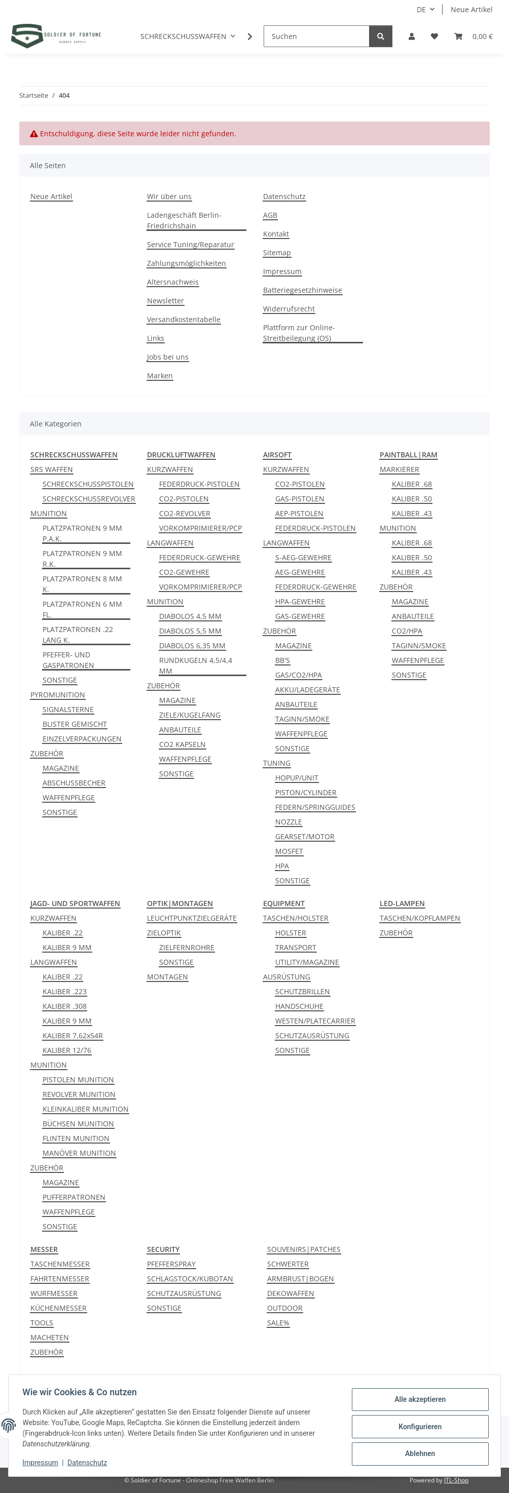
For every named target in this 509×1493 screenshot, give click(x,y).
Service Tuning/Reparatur (190, 244)
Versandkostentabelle (184, 319)
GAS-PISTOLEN (299, 498)
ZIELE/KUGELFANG (190, 715)
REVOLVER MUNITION (79, 1094)
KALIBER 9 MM (67, 947)
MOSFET (289, 851)
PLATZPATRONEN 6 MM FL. (82, 609)
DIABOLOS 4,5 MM (190, 616)
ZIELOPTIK (164, 932)
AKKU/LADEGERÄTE (307, 689)
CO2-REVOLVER (184, 513)
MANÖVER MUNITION (79, 1153)
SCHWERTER (288, 1264)
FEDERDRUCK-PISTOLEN (199, 484)
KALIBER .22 (63, 932)
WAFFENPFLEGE (69, 797)
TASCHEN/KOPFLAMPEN (420, 918)
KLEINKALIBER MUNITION (86, 1109)
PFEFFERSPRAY (171, 1264)
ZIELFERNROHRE (186, 947)
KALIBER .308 (65, 1006)
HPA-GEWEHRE (300, 601)
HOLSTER (290, 932)
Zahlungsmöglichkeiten (186, 263)
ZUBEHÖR (46, 753)
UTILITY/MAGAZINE (307, 962)
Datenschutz (284, 196)
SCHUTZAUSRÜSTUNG (312, 1035)
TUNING (276, 763)
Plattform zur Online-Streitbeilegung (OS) (299, 333)
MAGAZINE (61, 768)
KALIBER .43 (412, 513)
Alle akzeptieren (417, 1400)
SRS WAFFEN (51, 469)
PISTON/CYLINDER (306, 792)
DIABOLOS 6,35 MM (192, 645)
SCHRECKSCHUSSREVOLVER (89, 498)
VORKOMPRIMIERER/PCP (200, 528)
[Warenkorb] (473, 36)
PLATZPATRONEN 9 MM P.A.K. (82, 533)
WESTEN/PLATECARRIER (315, 1021)
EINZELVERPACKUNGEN (82, 738)
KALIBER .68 (412, 484)
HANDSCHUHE (299, 1006)
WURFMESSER (54, 1293)
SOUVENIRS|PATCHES (304, 1249)
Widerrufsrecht (289, 308)
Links (155, 338)
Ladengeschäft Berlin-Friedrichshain (184, 220)
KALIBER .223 (65, 991)
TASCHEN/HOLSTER (296, 918)
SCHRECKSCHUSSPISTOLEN (88, 484)
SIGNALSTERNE (68, 709)
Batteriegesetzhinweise (302, 290)
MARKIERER (399, 469)
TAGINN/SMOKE (302, 719)
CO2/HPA (407, 631)
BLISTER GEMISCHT (75, 724)
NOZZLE (288, 822)
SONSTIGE (60, 680)
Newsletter (165, 300)
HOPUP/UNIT (296, 777)
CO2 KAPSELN (182, 744)
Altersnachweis (173, 282)
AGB (270, 215)
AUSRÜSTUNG (286, 976)
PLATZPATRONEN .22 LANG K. (78, 634)
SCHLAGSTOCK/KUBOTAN (190, 1278)
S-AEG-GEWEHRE (303, 557)
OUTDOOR (285, 1308)
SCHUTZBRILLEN (302, 991)
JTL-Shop (456, 1480)
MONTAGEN (167, 976)
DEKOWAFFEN (290, 1293)
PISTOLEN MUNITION (78, 1079)
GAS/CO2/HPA (298, 675)
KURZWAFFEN (170, 469)
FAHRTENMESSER (59, 1278)
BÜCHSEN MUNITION (78, 1123)
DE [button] (421, 9)
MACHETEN (49, 1337)
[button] (412, 36)
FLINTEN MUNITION (76, 1138)
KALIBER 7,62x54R (73, 1035)
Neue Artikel (472, 9)
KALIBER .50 (412, 498)
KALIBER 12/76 (67, 1050)
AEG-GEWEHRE (300, 572)
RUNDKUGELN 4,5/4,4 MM (195, 665)
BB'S (282, 660)
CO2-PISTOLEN (184, 498)
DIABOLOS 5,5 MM (190, 631)
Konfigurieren (417, 1427)
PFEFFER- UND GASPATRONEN (68, 660)
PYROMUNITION (57, 694)
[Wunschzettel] (434, 36)
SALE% (278, 1322)
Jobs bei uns (168, 357)
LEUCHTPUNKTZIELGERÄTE (192, 918)
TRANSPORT (295, 947)
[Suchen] (317, 36)
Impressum (282, 271)
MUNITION (48, 513)
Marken (160, 375)
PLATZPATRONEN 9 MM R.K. (82, 558)
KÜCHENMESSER (58, 1308)
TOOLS (41, 1322)
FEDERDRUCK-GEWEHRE (199, 557)
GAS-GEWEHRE (300, 616)
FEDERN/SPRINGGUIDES (315, 807)
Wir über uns (169, 196)
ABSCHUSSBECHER (74, 783)
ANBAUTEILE (180, 729)
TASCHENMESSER (60, 1264)
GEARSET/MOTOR (305, 836)
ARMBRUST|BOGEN (300, 1278)
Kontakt (276, 234)
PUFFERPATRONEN (74, 1197)
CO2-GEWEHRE (184, 572)
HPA (282, 866)
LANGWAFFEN (170, 542)
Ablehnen (417, 1453)
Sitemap (277, 252)
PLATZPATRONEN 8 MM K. (82, 584)
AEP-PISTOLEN (299, 513)
